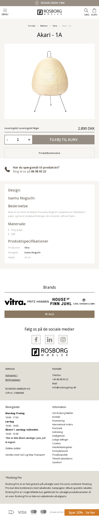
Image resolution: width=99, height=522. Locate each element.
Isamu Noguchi (21, 198)
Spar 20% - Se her (82, 512)
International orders (62, 424)
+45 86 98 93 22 (60, 379)
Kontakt (56, 416)
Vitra (55, 25)
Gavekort (57, 462)
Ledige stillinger (60, 439)
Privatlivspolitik (60, 454)
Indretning (57, 432)
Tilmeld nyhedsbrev (62, 458)
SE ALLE (49, 314)
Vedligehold (58, 435)
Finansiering (58, 420)
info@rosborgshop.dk (64, 387)
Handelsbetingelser (62, 447)
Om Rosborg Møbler (62, 413)
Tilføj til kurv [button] (63, 139)
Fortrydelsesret (60, 451)
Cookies (56, 443)
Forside (31, 25)
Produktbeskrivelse (49, 153)
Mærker (44, 25)
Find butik (57, 428)
